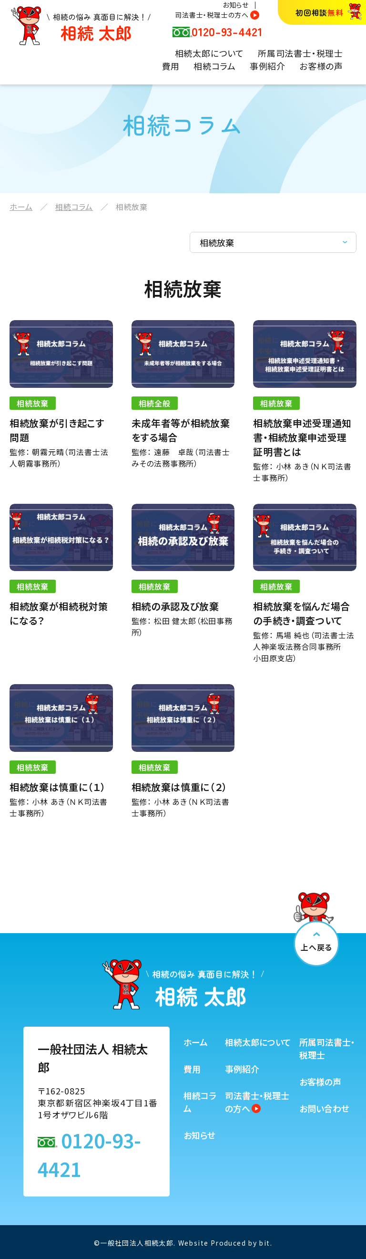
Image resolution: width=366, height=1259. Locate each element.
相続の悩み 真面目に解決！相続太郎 (81, 25)
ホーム (21, 206)
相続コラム (214, 66)
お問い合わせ (324, 1108)
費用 (171, 66)
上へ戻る (316, 947)
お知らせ (236, 5)
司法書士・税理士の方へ (212, 15)
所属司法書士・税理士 (300, 53)
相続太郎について (209, 53)
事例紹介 (267, 66)
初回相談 (319, 12)
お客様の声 (321, 66)
